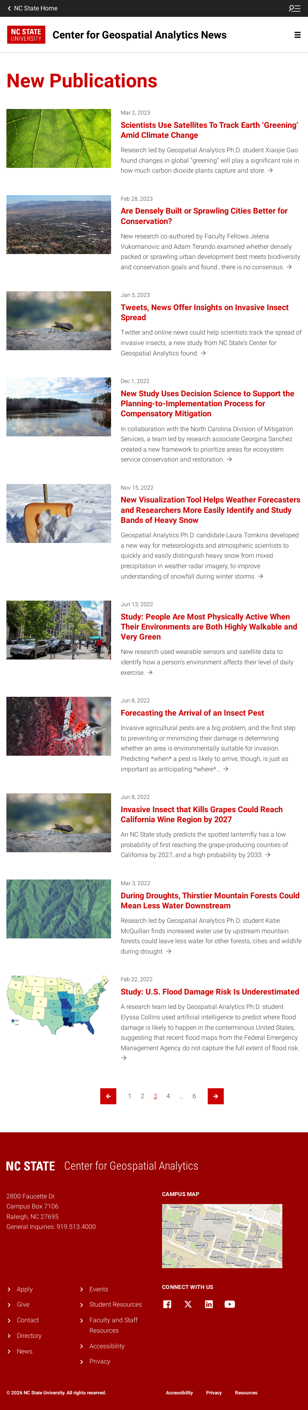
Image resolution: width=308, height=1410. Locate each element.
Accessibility (107, 1346)
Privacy (99, 1361)
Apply (25, 1289)
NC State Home (31, 8)
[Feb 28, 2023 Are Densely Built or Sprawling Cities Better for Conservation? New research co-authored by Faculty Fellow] (154, 238)
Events (98, 1289)
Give (23, 1304)
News (24, 1351)
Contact (28, 1320)
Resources (246, 1393)
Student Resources (115, 1304)
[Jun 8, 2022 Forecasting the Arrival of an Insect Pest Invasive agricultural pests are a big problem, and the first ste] (154, 740)
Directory (29, 1335)
